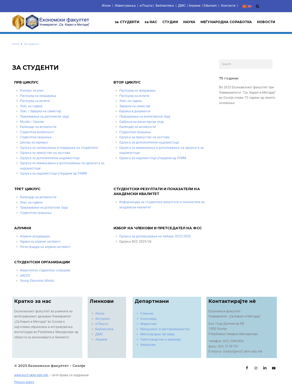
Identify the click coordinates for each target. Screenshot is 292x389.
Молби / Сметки (32, 122)
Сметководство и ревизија (160, 339)
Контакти (228, 6)
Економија (148, 319)
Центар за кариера (34, 142)
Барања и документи (134, 111)
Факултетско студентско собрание (45, 270)
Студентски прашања (35, 137)
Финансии (148, 345)
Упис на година (31, 106)
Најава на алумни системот (40, 241)
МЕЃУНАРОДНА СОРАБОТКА (226, 22)
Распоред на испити (35, 101)
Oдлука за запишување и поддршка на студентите (59, 148)
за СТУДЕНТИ (127, 22)
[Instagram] (256, 368)
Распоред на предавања (38, 96)
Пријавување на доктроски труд (44, 207)
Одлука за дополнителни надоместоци (49, 158)
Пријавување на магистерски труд (144, 116)
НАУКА (189, 22)
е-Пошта (146, 6)
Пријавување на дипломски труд (44, 116)
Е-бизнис (147, 313)
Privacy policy (24, 382)
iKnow (106, 6)
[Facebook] (247, 368)
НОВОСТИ (266, 22)
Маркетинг (148, 324)
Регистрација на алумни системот (45, 247)
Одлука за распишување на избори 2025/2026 (155, 236)
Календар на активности (38, 127)
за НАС (151, 22)
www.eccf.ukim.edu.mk (31, 375)
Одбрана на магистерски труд (141, 122)
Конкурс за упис (32, 90)
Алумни (101, 339)
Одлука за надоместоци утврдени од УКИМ (53, 173)
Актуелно (102, 319)
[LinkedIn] (265, 368)
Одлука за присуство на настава (45, 153)
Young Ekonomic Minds (37, 281)
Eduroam (210, 6)
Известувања (125, 6)
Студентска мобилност (37, 132)
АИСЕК (25, 276)
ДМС (181, 6)
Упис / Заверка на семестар (40, 111)
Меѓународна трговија (157, 334)
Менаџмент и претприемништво (165, 329)
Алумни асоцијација (35, 236)
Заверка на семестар (134, 106)
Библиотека (165, 6)
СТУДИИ (170, 22)
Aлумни (195, 6)
